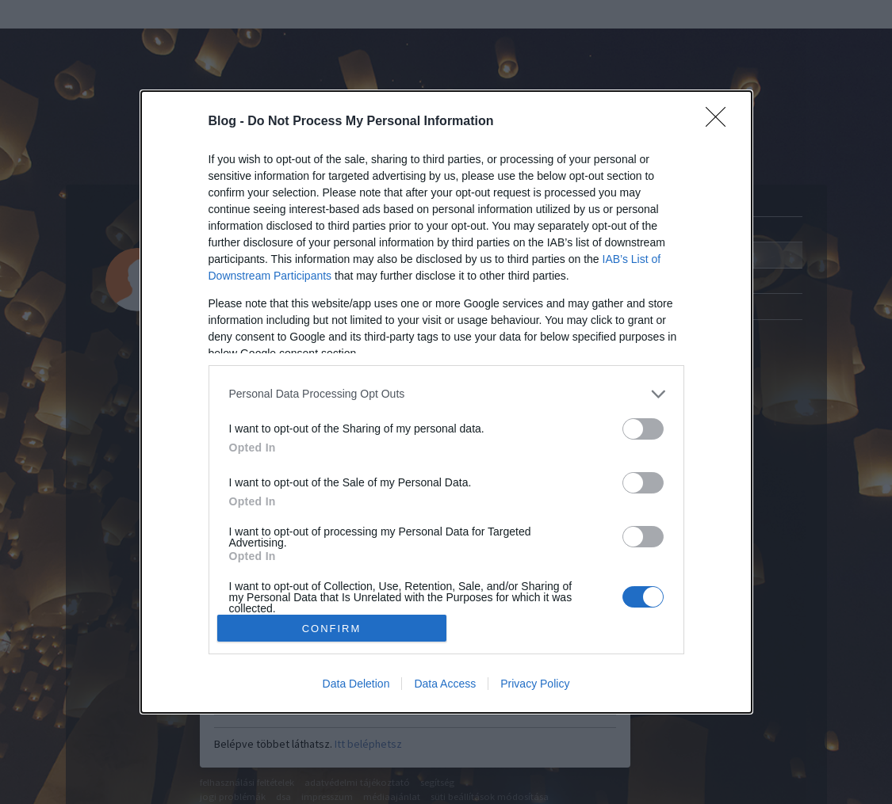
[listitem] (446, 394)
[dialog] (446, 402)
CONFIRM (332, 628)
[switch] (643, 429)
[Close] (721, 122)
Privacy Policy (534, 683)
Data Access (445, 683)
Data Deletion (356, 683)
